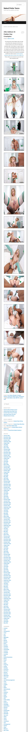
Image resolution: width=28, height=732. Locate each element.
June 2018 (6, 511)
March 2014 (6, 589)
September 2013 (7, 598)
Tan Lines (6, 715)
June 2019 (6, 493)
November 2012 (7, 613)
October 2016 (7, 542)
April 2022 (6, 446)
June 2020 (6, 475)
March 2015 (6, 571)
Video (5, 727)
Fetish (5, 663)
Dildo (5, 655)
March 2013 (6, 607)
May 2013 (6, 604)
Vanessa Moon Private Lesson (10, 409)
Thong (5, 719)
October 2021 (7, 455)
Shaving (5, 707)
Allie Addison (10, 397)
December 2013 (7, 594)
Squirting (6, 712)
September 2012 (7, 616)
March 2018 (6, 516)
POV (5, 698)
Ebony (5, 658)
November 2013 (7, 595)
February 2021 (7, 466)
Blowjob (14, 395)
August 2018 (6, 508)
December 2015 (7, 557)
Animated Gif (7, 631)
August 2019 (6, 490)
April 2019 (6, 496)
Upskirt (5, 725)
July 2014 (6, 583)
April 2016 (6, 551)
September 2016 (7, 543)
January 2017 (7, 537)
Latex (5, 681)
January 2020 (7, 482)
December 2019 (7, 484)
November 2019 (7, 485)
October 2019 (7, 487)
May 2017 (6, 531)
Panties (5, 693)
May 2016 (6, 549)
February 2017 (7, 536)
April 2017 (6, 533)
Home (5, 22)
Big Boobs (6, 637)
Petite (5, 695)
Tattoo (5, 716)
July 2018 (6, 510)
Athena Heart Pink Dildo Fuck (10, 411)
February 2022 (7, 449)
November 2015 (7, 559)
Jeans (5, 678)
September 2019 (7, 488)
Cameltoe (6, 646)
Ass (8, 395)
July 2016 (6, 546)
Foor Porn (6, 670)
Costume (6, 651)
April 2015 (6, 569)
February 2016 (7, 554)
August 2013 (6, 600)
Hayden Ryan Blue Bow (19, 424)
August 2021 (6, 458)
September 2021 (7, 456)
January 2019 (7, 501)
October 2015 (7, 560)
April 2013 (6, 606)
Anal (5, 629)
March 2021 (6, 464)
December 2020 (7, 469)
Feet (5, 661)
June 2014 (6, 584)
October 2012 (7, 615)
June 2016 (6, 548)
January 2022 (7, 450)
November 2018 (7, 504)
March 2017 (6, 534)
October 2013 (7, 597)
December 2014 (7, 575)
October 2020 (7, 470)
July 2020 (6, 473)
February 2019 (7, 499)
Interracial (10, 396)
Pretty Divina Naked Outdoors (14, 430)
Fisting (5, 666)
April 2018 (6, 514)
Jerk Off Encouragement (9, 680)
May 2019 (6, 494)
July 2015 (6, 565)
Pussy (17, 396)
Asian (5, 632)
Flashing (6, 667)
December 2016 (7, 539)
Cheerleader (6, 649)
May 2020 (6, 476)
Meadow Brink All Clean (9, 415)
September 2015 (7, 562)
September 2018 (7, 507)
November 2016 (7, 540)
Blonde (11, 395)
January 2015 (7, 574)
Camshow (6, 648)
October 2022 (7, 440)
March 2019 (6, 498)
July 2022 (6, 444)
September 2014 (7, 580)
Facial (5, 660)
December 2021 (7, 452)
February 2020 (7, 481)
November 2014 (7, 577)
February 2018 (7, 517)
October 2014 (7, 578)
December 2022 (7, 437)
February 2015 (7, 572)
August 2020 (6, 472)
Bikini (5, 638)
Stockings (6, 713)
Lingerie (5, 684)
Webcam (6, 728)
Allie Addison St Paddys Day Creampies (9, 34)
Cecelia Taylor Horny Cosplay (10, 412)
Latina (5, 683)
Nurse (5, 690)
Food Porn (6, 669)
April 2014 (6, 587)
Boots (5, 643)
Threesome (6, 721)
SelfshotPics (6, 705)
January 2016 (7, 555)
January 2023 (7, 435)
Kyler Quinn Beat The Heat (10, 414)
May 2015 (6, 568)
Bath (5, 635)
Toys (5, 722)
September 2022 (7, 441)
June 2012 (6, 621)
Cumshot (6, 654)
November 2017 (7, 522)
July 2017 (6, 528)
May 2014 (6, 586)
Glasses (5, 672)
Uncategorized (7, 724)
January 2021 (7, 467)
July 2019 (6, 491)
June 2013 (6, 603)
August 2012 (6, 618)
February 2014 (7, 590)
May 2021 (6, 463)
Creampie (19, 395)
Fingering (6, 664)
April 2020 (6, 478)
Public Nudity (7, 699)
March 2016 (6, 552)
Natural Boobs (7, 689)
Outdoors (6, 692)
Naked (14, 396)
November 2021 (7, 453)
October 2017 (7, 523)
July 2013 (6, 601)
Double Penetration (8, 657)
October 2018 (7, 505)
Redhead (6, 702)
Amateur (6, 628)
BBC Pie (17, 397)
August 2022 (6, 443)
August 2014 (6, 581)
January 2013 (7, 610)
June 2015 (6, 566)
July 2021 (6, 460)
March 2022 (6, 447)
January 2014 (7, 592)
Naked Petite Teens (11, 8)
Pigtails (5, 696)
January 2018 (7, 519)
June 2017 (6, 530)
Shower (5, 709)
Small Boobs (21, 396)
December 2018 (7, 502)
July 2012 (6, 619)
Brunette (6, 645)
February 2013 (7, 609)
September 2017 (7, 525)
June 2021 (6, 461)
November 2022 (7, 438)
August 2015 (6, 563)
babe (14, 397)
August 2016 (6, 545)
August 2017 (6, 526)
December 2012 (7, 612)
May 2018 (6, 513)
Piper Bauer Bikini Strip (12, 425)
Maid (5, 686)
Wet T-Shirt (6, 730)
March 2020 (6, 479)
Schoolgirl (6, 704)
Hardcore (6, 396)
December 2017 (7, 520)
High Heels (6, 675)
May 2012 (6, 622)
